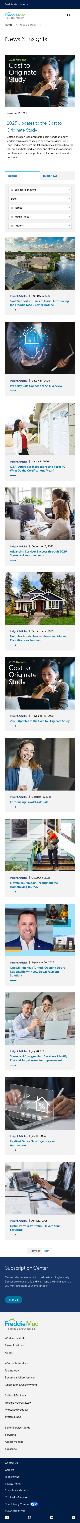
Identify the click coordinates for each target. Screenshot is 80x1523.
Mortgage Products (16, 1409)
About (8, 1352)
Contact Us (11, 1463)
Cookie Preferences (16, 1497)
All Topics (16, 208)
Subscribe (11, 1449)
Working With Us (15, 1338)
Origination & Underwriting (21, 1384)
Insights (12, 175)
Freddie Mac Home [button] (18, 5)
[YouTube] (7, 1517)
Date (13, 198)
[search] (68, 15)
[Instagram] (29, 1517)
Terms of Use (12, 1476)
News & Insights (14, 1345)
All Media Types (20, 217)
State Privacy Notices (17, 1490)
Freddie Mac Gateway (18, 1402)
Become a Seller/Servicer (20, 1377)
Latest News (50, 175)
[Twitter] (73, 1517)
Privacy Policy (13, 1483)
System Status (13, 1417)
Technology (12, 1370)
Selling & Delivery (15, 1395)
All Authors (17, 226)
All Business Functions (23, 190)
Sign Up (13, 1299)
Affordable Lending (16, 1363)
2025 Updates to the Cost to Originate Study (34, 127)
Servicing (10, 1435)
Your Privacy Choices (17, 1504)
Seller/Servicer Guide (17, 1427)
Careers (9, 1470)
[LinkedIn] (51, 1517)
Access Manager (14, 1442)
